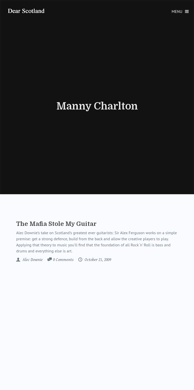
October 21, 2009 (97, 259)
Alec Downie (32, 259)
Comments (63, 260)
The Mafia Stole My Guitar (56, 223)
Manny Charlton (97, 106)
